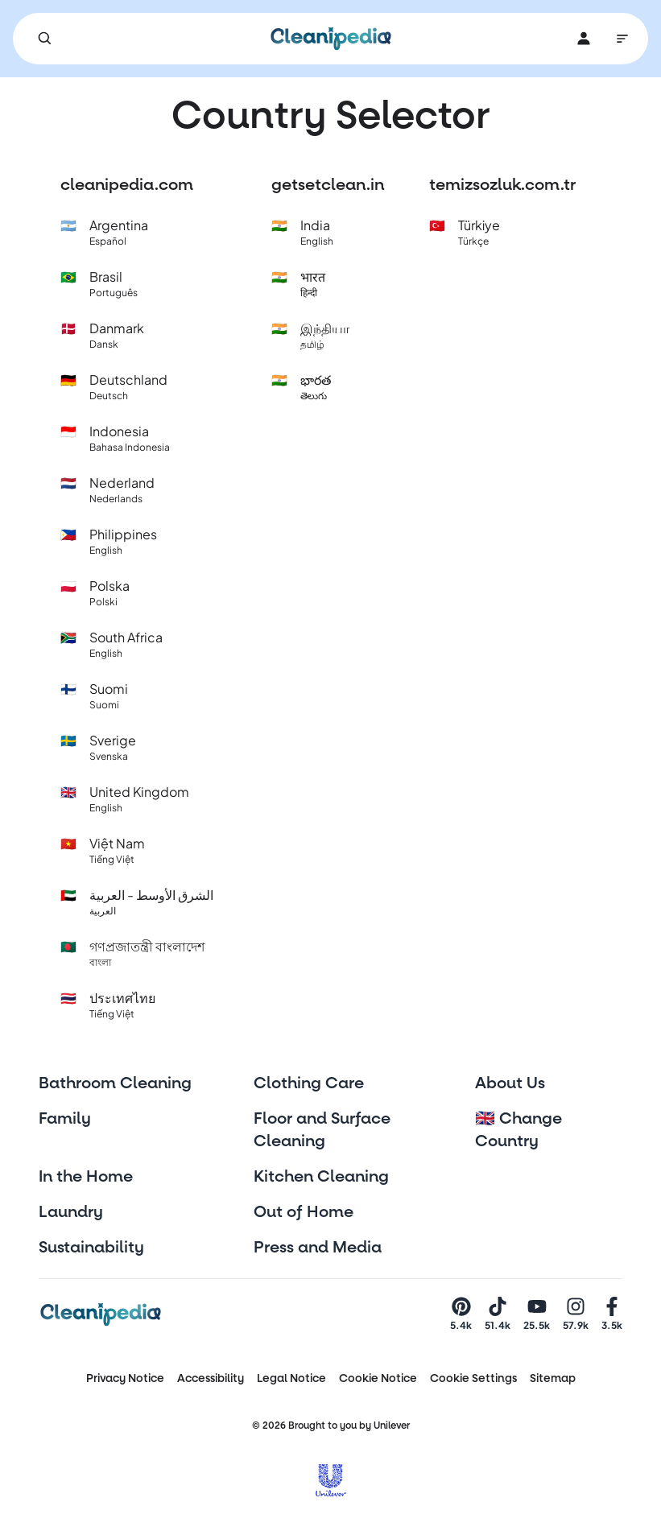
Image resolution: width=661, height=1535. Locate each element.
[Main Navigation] (622, 38)
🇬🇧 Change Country (518, 1130)
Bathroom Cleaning (115, 1083)
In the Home (86, 1176)
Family (65, 1118)
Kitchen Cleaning (321, 1176)
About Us (510, 1083)
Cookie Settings (473, 1378)
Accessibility (210, 1378)
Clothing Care (309, 1083)
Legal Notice (291, 1378)
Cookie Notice (378, 1378)
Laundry (71, 1212)
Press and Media (318, 1247)
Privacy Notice (125, 1378)
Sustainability (91, 1247)
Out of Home (303, 1212)
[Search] (45, 38)
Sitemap (553, 1378)
